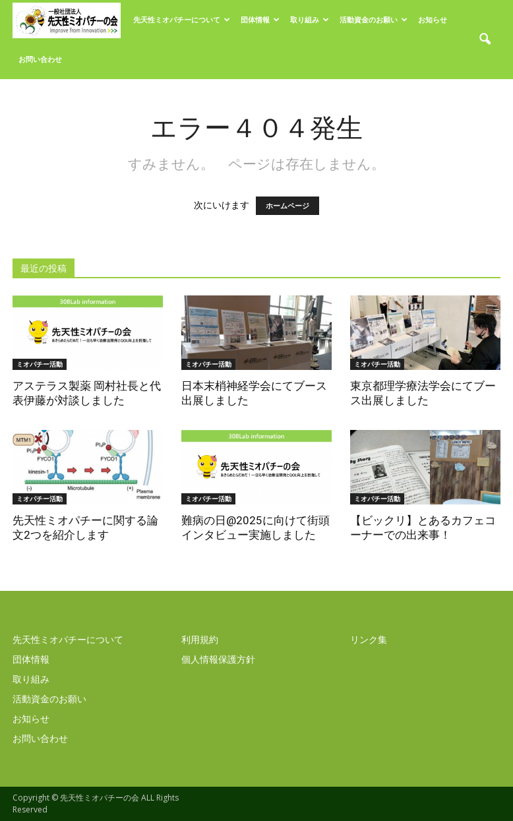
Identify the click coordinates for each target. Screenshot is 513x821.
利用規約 (199, 639)
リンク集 (368, 639)
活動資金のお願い (373, 19)
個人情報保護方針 (218, 659)
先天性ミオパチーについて (181, 19)
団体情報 (260, 19)
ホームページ (287, 206)
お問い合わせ (40, 59)
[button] (484, 39)
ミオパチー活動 (39, 364)
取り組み (309, 19)
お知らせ (432, 19)
